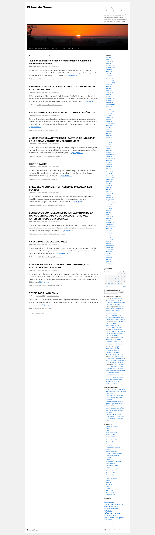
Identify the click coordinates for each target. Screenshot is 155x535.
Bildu (107, 430)
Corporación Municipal (112, 440)
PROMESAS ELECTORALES (69, 48)
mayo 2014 (109, 187)
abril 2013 (108, 212)
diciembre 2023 (110, 79)
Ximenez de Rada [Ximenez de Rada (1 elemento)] (108, 524)
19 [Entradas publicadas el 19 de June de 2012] (109, 281)
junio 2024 (109, 75)
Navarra (108, 467)
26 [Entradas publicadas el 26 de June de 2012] (109, 284)
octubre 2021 (109, 102)
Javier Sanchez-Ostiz (53, 66)
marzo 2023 (109, 90)
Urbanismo (109, 488)
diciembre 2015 (110, 152)
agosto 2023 (109, 84)
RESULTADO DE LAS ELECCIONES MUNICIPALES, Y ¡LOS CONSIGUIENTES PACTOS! (115, 318)
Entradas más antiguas (36, 313)
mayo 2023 (109, 86)
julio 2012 (108, 230)
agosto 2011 (109, 251)
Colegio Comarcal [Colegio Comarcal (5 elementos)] (114, 504)
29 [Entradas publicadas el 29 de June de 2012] (118, 284)
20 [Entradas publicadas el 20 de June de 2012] (112, 281)
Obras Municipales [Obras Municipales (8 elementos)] (112, 512)
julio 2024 (108, 73)
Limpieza (108, 457)
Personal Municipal (47, 105)
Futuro (39, 308)
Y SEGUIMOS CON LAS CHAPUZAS (48, 241)
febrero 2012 (109, 240)
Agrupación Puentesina (112, 426)
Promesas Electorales (111, 478)
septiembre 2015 (110, 158)
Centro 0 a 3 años (110, 434)
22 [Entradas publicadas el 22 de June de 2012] (118, 281)
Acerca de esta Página (42, 48)
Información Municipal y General (115, 453)
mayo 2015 (109, 166)
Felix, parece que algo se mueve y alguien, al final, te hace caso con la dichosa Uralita (115, 403)
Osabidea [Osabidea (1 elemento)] (106, 515)
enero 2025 (109, 63)
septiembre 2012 (110, 226)
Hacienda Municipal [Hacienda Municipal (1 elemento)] (113, 506)
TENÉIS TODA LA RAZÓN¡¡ (43, 293)
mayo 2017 (109, 131)
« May (106, 286)
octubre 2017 (109, 121)
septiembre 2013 (110, 203)
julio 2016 (108, 141)
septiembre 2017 (110, 123)
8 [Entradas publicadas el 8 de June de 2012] (118, 276)
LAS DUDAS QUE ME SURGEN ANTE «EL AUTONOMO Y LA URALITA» (115, 397)
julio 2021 (108, 108)
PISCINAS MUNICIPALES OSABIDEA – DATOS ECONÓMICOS (62, 112)
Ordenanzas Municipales (112, 469)
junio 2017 (109, 129)
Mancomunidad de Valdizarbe (45, 234)
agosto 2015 (109, 160)
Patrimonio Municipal (112, 471)
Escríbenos (54, 48)
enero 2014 (109, 195)
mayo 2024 (109, 77)
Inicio (31, 48)
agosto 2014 (109, 181)
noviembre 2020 (110, 112)
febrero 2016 (109, 148)
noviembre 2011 (110, 245)
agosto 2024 (109, 71)
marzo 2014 (109, 191)
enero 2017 (109, 137)
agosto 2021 (109, 106)
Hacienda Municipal (42, 130)
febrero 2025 (109, 61)
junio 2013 (109, 209)
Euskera (108, 444)
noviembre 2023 (110, 81)
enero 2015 (109, 174)
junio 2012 (109, 232)
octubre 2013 (109, 201)
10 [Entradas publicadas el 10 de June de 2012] (124, 276)
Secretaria (108, 482)
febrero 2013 (109, 216)
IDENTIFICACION (38, 164)
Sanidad (108, 480)
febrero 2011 (109, 263)
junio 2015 (109, 164)
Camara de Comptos (111, 432)
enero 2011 (109, 265)
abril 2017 (108, 133)
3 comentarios (58, 257)
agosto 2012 (109, 228)
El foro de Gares (39, 7)
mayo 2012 (109, 234)
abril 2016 (108, 145)
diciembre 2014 (110, 176)
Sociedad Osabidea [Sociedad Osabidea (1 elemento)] (118, 522)
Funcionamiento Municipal (113, 447)
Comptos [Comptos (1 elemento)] (106, 506)
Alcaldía (39, 79)
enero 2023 (109, 94)
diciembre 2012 (110, 220)
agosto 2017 (109, 125)
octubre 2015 (109, 156)
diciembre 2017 (110, 119)
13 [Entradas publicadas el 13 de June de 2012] (112, 279)
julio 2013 (108, 207)
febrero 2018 (109, 117)
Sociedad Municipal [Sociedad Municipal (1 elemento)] (109, 522)
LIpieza (108, 459)
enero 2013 (109, 218)
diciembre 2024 (110, 65)
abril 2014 (108, 189)
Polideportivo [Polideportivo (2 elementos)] (119, 518)
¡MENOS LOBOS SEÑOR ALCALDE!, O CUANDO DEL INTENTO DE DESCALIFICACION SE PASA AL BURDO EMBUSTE (115, 310)
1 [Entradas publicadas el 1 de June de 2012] (118, 273)
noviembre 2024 (110, 67)
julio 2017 (108, 127)
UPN (107, 486)
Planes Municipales (42, 179)
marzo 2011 (109, 261)
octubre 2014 (109, 179)
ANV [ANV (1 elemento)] (116, 500)
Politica (108, 477)
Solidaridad (109, 484)
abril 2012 (108, 236)
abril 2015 (108, 168)
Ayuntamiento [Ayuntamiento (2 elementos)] (109, 502)
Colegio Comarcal (111, 436)
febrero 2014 (109, 193)
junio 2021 (109, 110)
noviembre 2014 (110, 178)
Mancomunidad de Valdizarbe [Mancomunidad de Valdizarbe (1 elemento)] (111, 508)
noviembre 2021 (110, 100)
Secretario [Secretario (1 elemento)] (114, 520)
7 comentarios (58, 156)
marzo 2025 (109, 59)
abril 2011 (108, 259)
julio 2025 (108, 57)
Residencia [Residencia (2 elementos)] (108, 520)
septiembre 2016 (110, 139)
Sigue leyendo (72, 75)
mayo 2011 (109, 257)
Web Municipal (110, 492)
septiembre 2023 (110, 83)
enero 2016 (109, 150)
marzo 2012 (109, 238)
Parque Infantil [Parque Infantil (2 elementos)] (109, 518)
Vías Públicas (109, 490)
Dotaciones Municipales (112, 442)
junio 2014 (109, 185)
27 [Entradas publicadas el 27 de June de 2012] (112, 284)
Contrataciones (110, 438)
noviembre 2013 (110, 199)
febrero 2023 (109, 92)
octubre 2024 (109, 69)
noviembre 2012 (110, 222)
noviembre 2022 (110, 98)
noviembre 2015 (110, 154)
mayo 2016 (109, 143)
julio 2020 (108, 115)
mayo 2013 (109, 210)
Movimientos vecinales (112, 465)
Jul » (124, 286)
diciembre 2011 (110, 243)
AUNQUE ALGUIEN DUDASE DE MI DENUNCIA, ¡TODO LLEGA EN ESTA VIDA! (116, 391)
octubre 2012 (109, 224)
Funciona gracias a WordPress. (115, 530)
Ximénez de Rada (110, 494)
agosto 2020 (109, 114)
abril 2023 (108, 88)
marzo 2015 (109, 170)
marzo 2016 (109, 147)
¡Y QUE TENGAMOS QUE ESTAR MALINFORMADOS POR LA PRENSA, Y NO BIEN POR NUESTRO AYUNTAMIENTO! (114, 341)
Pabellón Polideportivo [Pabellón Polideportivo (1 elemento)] (114, 515)
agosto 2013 (109, 205)
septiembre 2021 (110, 104)
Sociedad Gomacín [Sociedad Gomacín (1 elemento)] (121, 520)
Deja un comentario (48, 79)
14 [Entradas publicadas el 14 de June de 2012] (115, 279)
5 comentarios (58, 105)
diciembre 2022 (110, 96)
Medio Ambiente (110, 463)
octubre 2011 (109, 247)
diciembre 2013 (110, 197)
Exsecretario (109, 445)
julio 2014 (108, 183)
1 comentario (53, 130)
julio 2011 (108, 253)
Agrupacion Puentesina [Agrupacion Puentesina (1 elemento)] (109, 500)
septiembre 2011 (110, 249)
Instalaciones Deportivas (112, 455)
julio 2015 (108, 162)
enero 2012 (109, 241)
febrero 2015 (109, 172)
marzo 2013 (109, 214)
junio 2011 (109, 255)
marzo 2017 (109, 135)
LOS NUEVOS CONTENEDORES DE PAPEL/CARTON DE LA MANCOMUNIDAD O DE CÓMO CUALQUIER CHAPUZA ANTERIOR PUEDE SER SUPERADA (61, 216)
